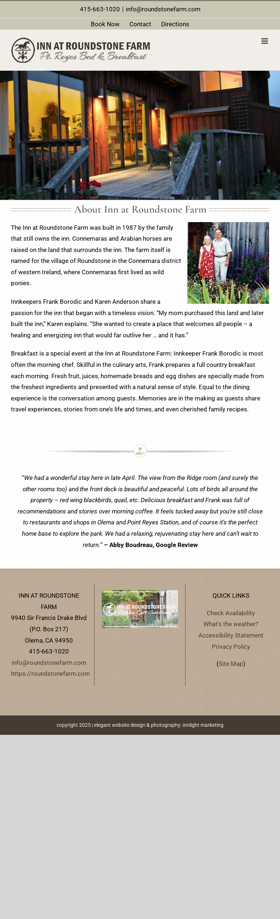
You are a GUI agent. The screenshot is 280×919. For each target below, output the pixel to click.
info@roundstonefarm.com (163, 9)
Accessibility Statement (231, 635)
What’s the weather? (230, 624)
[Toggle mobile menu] (265, 41)
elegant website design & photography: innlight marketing (158, 725)
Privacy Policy (231, 646)
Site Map (231, 663)
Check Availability (231, 613)
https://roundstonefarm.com (50, 673)
